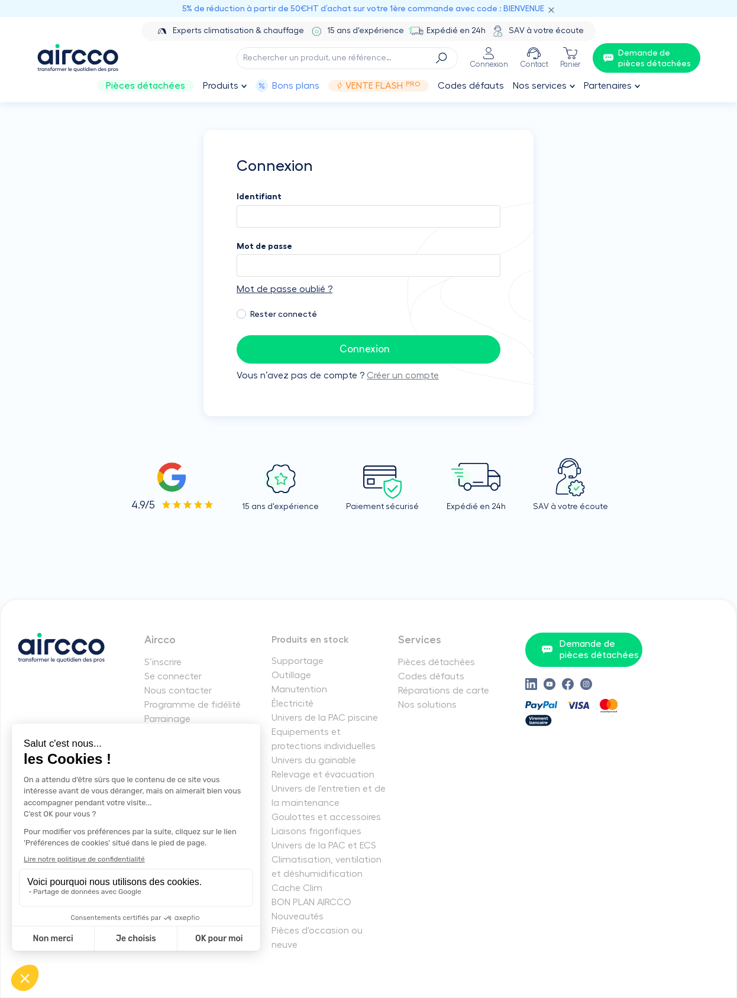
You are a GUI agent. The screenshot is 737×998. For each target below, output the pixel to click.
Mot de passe (264, 246)
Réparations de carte (443, 690)
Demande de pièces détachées (590, 649)
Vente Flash (378, 85)
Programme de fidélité (192, 704)
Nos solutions (427, 704)
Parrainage (167, 719)
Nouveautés (297, 916)
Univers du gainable (313, 760)
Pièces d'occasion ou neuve (317, 938)
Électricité (292, 703)
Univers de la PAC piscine (324, 717)
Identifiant (259, 196)
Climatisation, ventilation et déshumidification (326, 867)
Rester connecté (283, 314)
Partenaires (608, 85)
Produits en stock (310, 639)
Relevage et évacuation (322, 774)
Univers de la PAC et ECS (323, 845)
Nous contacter (178, 690)
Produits (220, 85)
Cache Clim (296, 888)
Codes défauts (471, 85)
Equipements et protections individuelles (323, 739)
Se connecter (173, 676)
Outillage (291, 675)
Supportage (297, 661)
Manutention (299, 689)
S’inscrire (163, 662)
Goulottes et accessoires (326, 817)
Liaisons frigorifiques (316, 831)
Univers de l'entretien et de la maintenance (328, 796)
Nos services (540, 85)
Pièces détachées (145, 85)
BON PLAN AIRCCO (311, 902)
